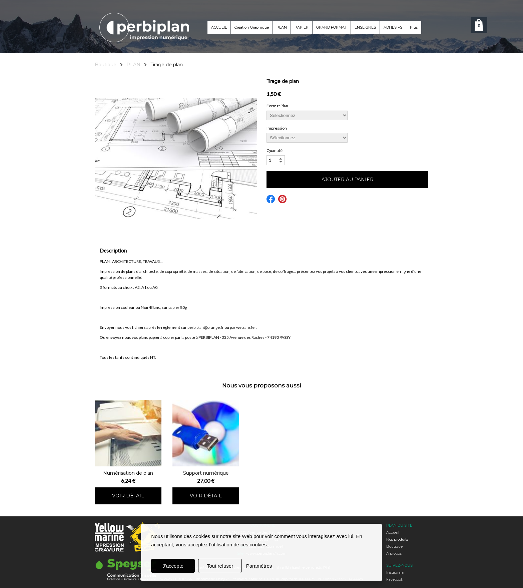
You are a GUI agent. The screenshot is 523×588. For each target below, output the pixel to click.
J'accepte (172, 566)
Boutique (394, 546)
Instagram (395, 572)
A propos (394, 553)
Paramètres (259, 566)
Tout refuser (220, 566)
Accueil (392, 532)
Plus (414, 27)
